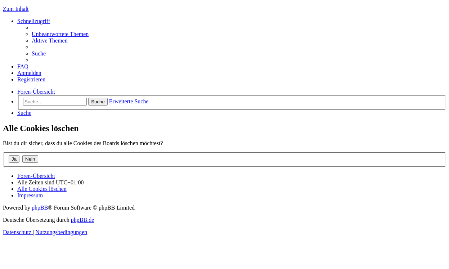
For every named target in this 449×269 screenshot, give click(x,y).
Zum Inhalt (16, 9)
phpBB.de (82, 220)
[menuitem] (60, 34)
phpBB (40, 208)
